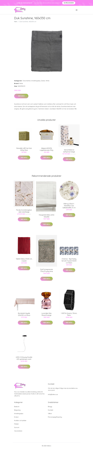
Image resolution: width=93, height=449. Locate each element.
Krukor (16, 417)
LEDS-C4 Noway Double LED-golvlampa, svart (24, 358)
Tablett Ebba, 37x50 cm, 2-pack (24, 260)
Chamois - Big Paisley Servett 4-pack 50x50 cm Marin (69, 261)
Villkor (50, 413)
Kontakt (50, 410)
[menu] (77, 10)
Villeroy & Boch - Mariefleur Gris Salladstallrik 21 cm (69, 206)
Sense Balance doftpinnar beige (69, 151)
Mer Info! (21, 96)
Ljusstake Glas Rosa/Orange (47, 314)
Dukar (43, 81)
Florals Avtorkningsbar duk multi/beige (24, 211)
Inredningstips (35, 81)
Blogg (50, 406)
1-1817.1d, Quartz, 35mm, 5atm (69, 314)
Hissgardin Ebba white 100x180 (46, 216)
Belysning (17, 410)
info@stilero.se (53, 394)
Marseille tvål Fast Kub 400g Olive (24, 149)
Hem (15, 21)
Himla (47, 81)
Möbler (16, 424)
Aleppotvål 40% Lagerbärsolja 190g (46, 149)
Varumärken (27, 81)
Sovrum (16, 427)
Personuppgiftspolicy (55, 417)
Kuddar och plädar (20, 420)
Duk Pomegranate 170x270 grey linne (46, 270)
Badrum (16, 406)
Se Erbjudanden (69, 3)
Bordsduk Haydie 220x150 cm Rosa (24, 314)
